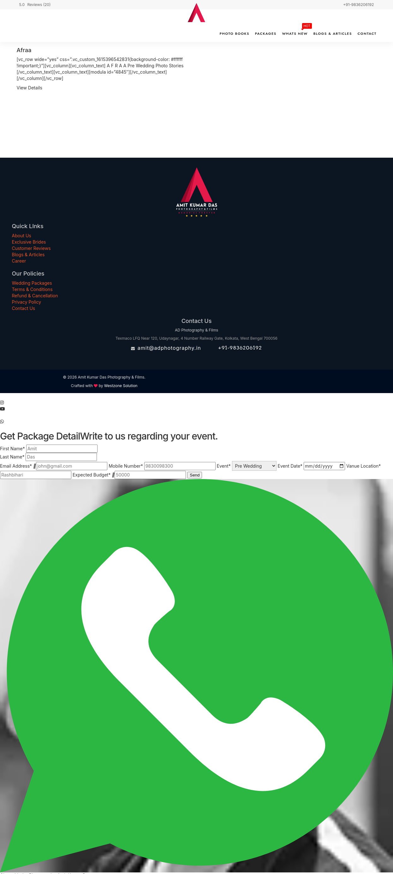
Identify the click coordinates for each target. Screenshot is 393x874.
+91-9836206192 (240, 348)
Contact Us (23, 308)
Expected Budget (91, 474)
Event (224, 466)
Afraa (24, 50)
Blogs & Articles (332, 33)
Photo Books (234, 33)
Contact (367, 33)
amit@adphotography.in (169, 348)
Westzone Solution (121, 385)
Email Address (16, 466)
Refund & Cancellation (35, 295)
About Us (21, 235)
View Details (29, 87)
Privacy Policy (26, 302)
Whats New (295, 33)
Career (19, 261)
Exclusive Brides (29, 242)
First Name (12, 448)
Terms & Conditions (32, 289)
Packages (266, 33)
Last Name (12, 456)
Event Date (290, 466)
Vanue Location (363, 466)
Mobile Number (126, 466)
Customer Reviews (31, 248)
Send (194, 475)
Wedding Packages (32, 283)
